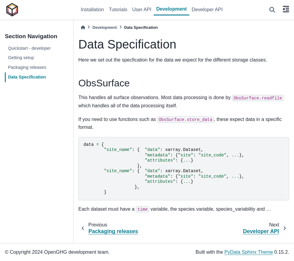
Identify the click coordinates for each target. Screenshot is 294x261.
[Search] (272, 9)
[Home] (83, 27)
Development (171, 9)
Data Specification (27, 77)
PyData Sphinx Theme (248, 252)
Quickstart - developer (29, 48)
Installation (92, 9)
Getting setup (21, 57)
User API (141, 9)
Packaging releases (27, 67)
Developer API (207, 9)
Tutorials (118, 9)
